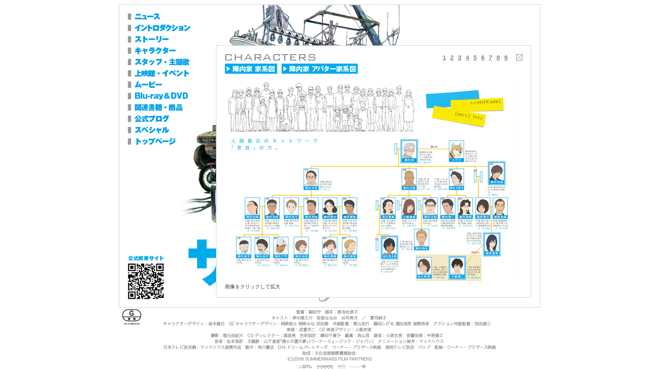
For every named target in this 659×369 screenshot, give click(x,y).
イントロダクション (170, 28)
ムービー (170, 84)
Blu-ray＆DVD (170, 96)
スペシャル (159, 130)
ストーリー (170, 39)
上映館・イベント (170, 73)
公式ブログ (159, 118)
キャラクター (170, 50)
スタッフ (170, 62)
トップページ (159, 141)
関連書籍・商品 (170, 107)
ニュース (170, 16)
